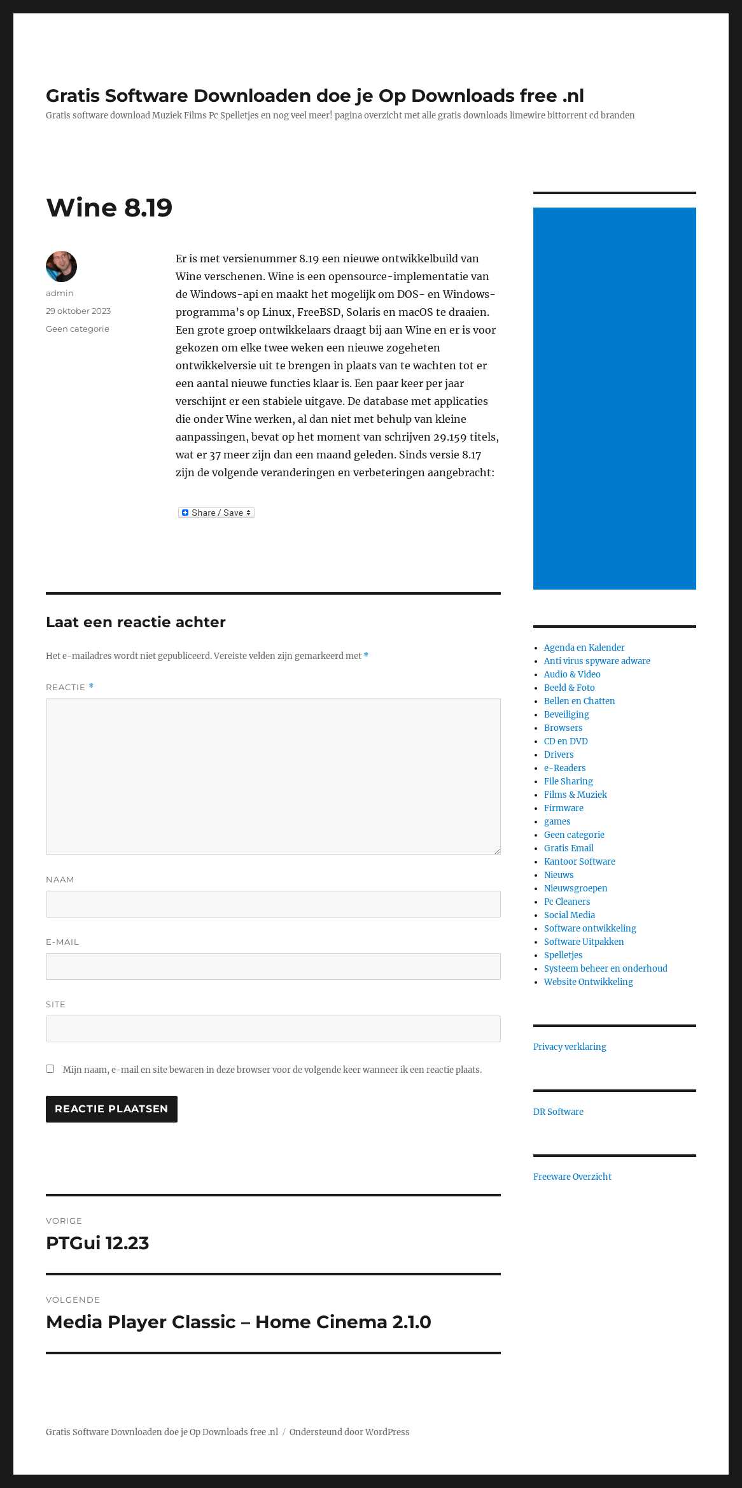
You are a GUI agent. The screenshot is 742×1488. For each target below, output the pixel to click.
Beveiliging (566, 714)
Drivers (559, 754)
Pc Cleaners (567, 901)
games (557, 821)
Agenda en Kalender (584, 647)
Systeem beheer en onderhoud (606, 968)
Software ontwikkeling (590, 928)
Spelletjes (563, 955)
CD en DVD (566, 741)
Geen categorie (77, 328)
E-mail (63, 942)
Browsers (563, 728)
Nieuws (559, 875)
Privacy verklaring (569, 1047)
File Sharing (568, 781)
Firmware (564, 808)
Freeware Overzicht (572, 1177)
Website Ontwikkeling (588, 982)
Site (56, 1004)
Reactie (70, 687)
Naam (60, 879)
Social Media (569, 915)
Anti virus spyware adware (597, 661)
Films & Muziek (575, 795)
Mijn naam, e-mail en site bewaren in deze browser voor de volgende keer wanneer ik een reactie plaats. (272, 1070)
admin (60, 293)
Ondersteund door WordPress (350, 1432)
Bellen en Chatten (579, 701)
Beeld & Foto (569, 688)
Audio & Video (572, 674)
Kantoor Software (579, 861)
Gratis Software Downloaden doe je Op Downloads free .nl (315, 95)
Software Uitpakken (584, 942)
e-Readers (565, 768)
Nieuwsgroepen (576, 888)
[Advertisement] (617, 400)
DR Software (558, 1112)
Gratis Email (569, 848)
